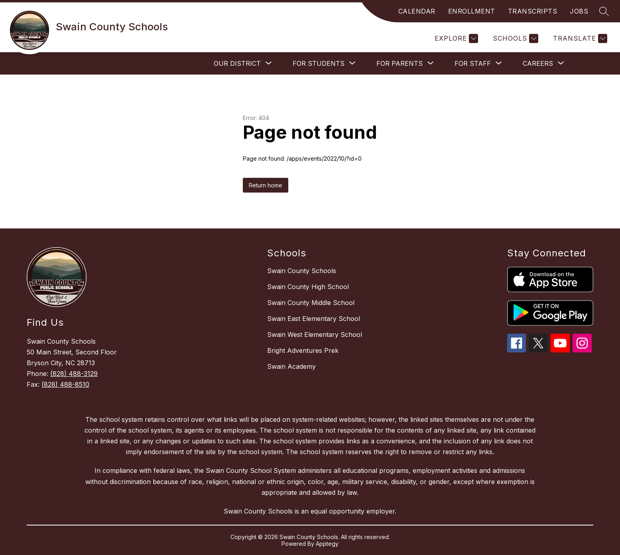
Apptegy (327, 543)
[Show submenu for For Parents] (399, 63)
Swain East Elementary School (313, 319)
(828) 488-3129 (74, 374)
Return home (265, 185)
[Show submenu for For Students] (318, 63)
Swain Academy (291, 366)
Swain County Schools (301, 271)
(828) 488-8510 (65, 384)
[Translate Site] (579, 38)
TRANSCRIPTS (532, 11)
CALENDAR (416, 11)
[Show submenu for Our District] (237, 63)
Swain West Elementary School (314, 335)
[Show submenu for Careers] (538, 63)
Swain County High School (308, 287)
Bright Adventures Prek (303, 350)
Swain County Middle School (310, 303)
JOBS (579, 11)
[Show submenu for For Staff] (473, 63)
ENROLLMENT (471, 11)
